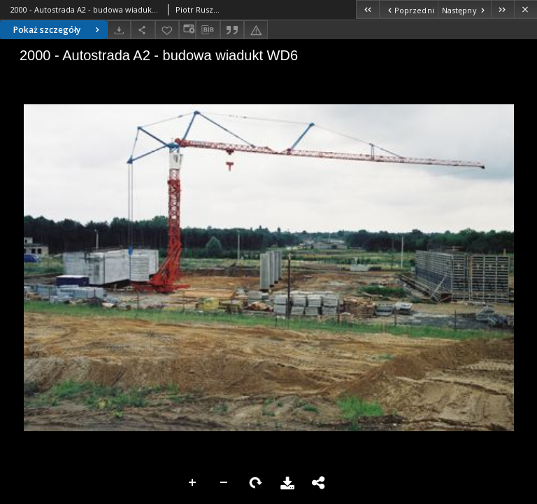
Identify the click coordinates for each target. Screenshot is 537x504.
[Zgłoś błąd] (256, 29)
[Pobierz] (119, 29)
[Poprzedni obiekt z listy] (408, 9)
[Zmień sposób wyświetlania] (187, 29)
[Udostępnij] (143, 29)
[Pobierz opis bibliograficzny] (208, 30)
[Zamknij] (525, 9)
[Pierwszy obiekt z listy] (367, 9)
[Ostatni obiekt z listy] (502, 9)
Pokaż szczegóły (58, 30)
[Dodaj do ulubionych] (167, 29)
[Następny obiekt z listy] (464, 9)
